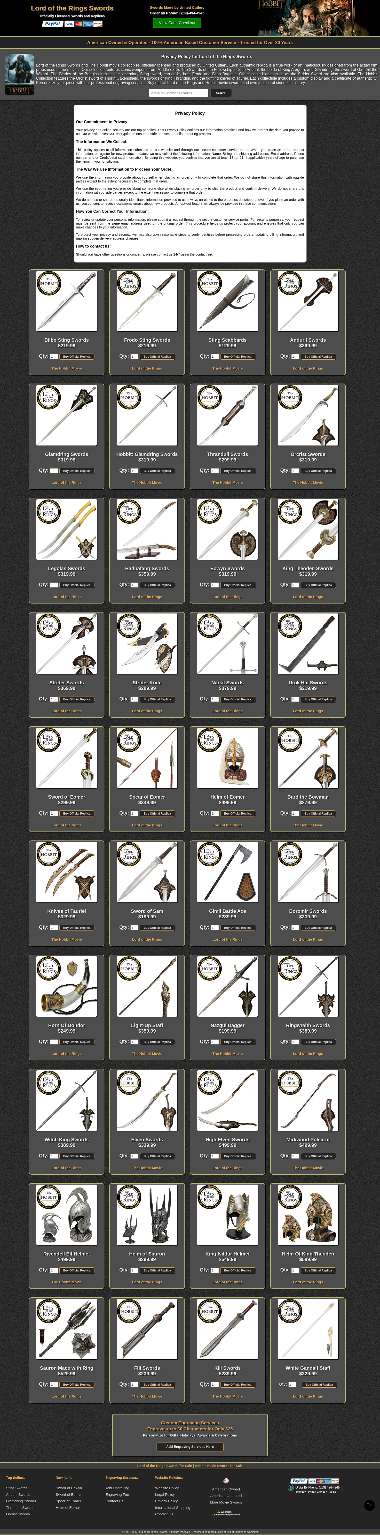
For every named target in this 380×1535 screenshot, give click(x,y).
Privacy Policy (166, 1501)
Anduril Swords (18, 1494)
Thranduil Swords (20, 1507)
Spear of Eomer (68, 1501)
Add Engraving (117, 1488)
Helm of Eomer (68, 1507)
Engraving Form (118, 1494)
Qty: (43, 356)
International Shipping (172, 1507)
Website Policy (167, 1488)
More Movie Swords (226, 1502)
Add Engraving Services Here (190, 1447)
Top (369, 1505)
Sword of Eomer (69, 1494)
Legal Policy (165, 1494)
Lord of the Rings (147, 368)
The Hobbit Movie (67, 368)
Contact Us (114, 1501)
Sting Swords (16, 1488)
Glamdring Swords (21, 1501)
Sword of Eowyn (69, 1488)
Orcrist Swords (18, 1514)
